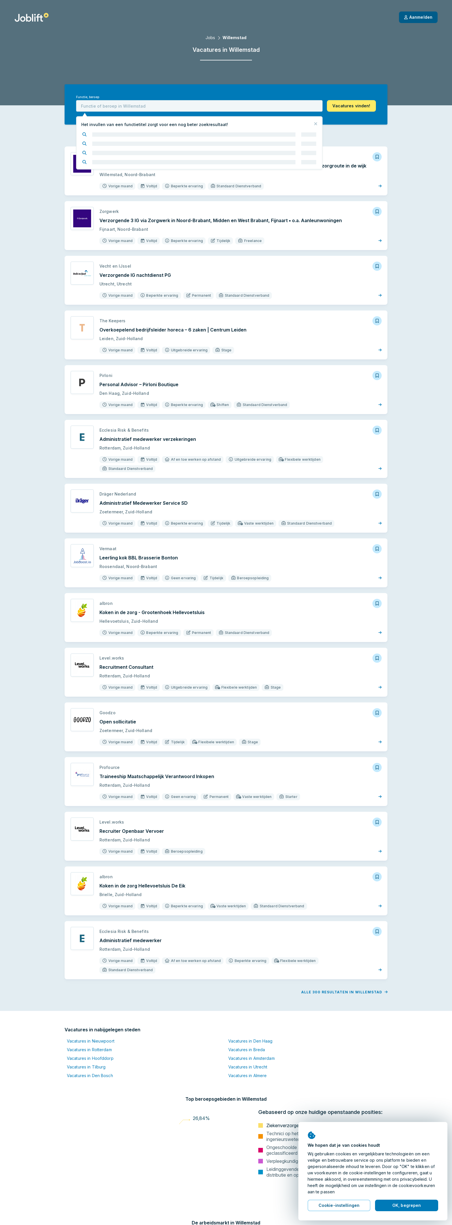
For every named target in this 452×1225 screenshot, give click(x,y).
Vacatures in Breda (246, 1049)
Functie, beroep (87, 97)
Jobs (210, 37)
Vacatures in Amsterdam (251, 1058)
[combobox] (199, 106)
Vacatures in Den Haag (250, 1041)
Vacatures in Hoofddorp (90, 1058)
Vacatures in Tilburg (86, 1066)
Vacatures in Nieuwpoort (90, 1041)
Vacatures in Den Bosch (90, 1075)
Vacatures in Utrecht (247, 1066)
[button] (351, 106)
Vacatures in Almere (247, 1075)
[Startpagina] (31, 17)
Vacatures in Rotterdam (89, 1049)
